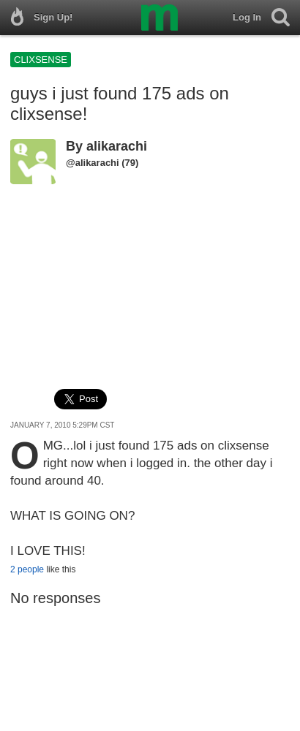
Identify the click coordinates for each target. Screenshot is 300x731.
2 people (27, 569)
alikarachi (116, 146)
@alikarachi (92, 162)
